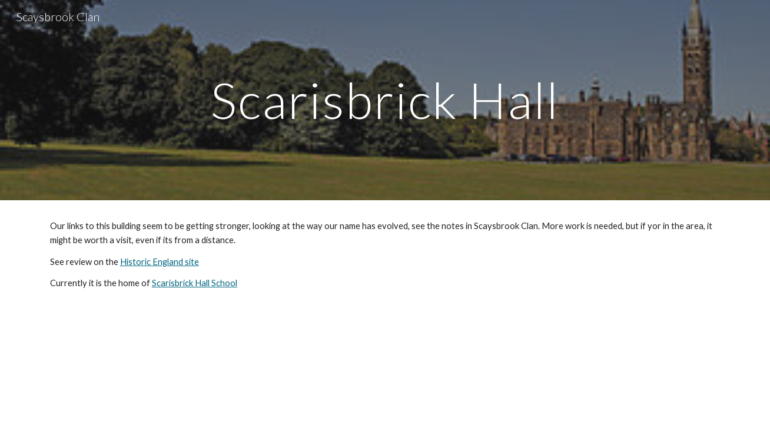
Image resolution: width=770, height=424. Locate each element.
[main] (385, 100)
